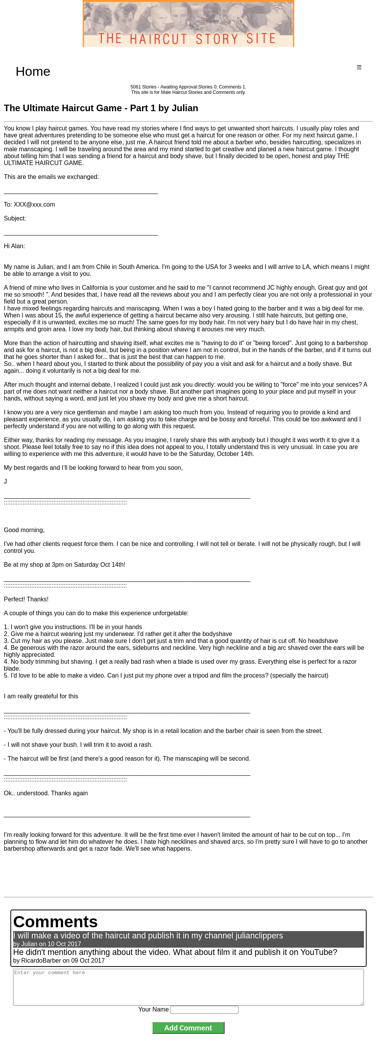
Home (33, 71)
